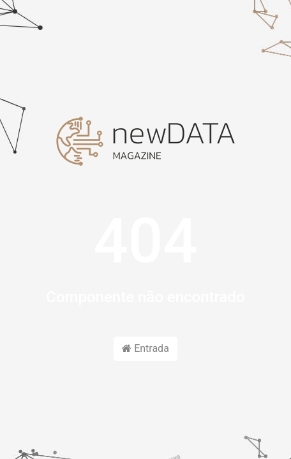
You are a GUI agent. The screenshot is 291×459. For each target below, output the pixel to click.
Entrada (145, 348)
